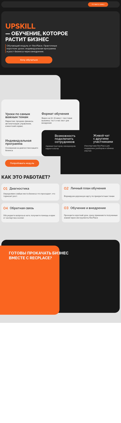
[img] (11, 4)
